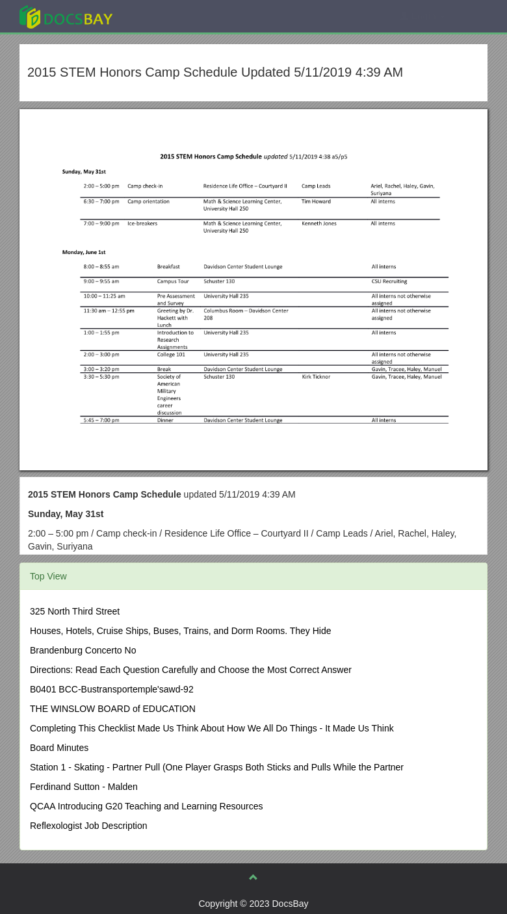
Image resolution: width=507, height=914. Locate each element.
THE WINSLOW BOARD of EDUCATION (113, 709)
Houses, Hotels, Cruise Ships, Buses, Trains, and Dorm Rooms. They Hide (180, 631)
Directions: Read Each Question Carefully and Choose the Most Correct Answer (191, 670)
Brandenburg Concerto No (83, 650)
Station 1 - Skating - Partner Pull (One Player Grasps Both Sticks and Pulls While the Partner (217, 767)
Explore (163, 15)
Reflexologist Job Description (89, 825)
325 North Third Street (75, 611)
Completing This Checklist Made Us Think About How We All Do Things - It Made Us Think (212, 728)
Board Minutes (59, 748)
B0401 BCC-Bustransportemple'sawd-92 (112, 689)
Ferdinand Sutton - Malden (84, 786)
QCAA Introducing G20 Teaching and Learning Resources (146, 806)
